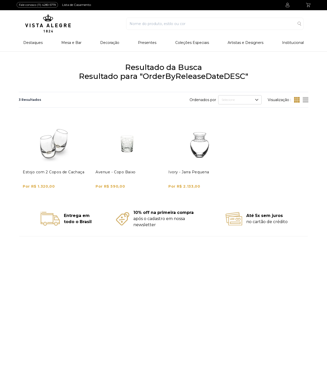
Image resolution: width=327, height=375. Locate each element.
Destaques (33, 43)
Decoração (109, 43)
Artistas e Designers (245, 43)
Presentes (147, 43)
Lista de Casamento (76, 5)
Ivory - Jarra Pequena (188, 172)
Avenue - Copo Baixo (116, 172)
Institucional (293, 43)
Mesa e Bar (71, 43)
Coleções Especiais (192, 43)
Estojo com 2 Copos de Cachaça (53, 172)
